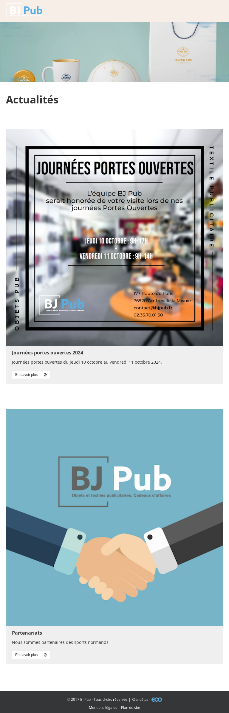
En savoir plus (26, 375)
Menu (218, 11)
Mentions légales (103, 707)
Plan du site (130, 707)
